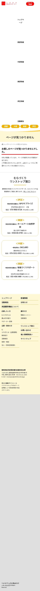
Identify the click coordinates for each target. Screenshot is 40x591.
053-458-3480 (16, 276)
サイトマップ (26, 338)
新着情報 (24, 298)
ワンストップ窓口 (27, 326)
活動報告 (5, 302)
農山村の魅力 (6, 318)
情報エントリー (26, 315)
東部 (24, 126)
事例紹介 (5, 335)
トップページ (8, 144)
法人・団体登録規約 (8, 345)
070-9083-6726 (16, 209)
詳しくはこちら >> (29, 191)
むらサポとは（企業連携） (10, 330)
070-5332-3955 (16, 253)
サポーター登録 (7, 321)
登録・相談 (5, 342)
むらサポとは (6, 315)
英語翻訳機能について (10, 306)
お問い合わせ (26, 330)
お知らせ (24, 302)
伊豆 (34, 126)
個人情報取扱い (27, 334)
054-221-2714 (10, 375)
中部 (15, 126)
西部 (6, 126)
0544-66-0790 (17, 233)
